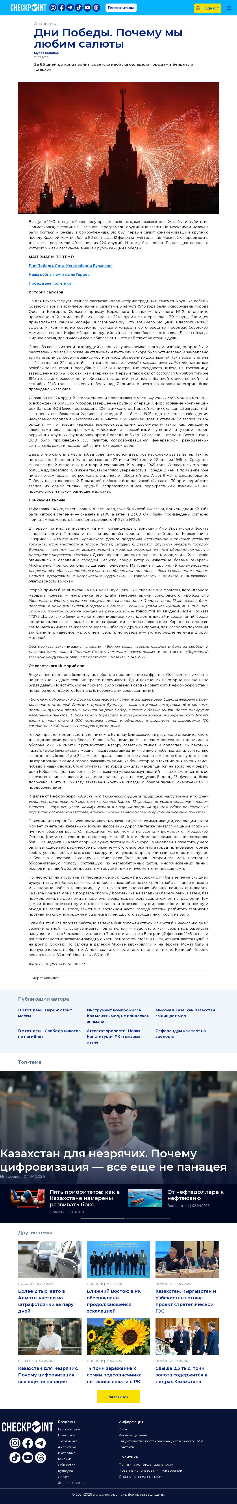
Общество (67, 1465)
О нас (123, 1429)
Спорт (63, 1477)
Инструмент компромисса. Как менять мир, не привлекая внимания (118, 1016)
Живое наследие (72, 1483)
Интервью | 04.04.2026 (22, 1176)
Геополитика (121, 7)
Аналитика (45, 23)
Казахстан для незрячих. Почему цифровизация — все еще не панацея (49, 1375)
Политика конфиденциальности (145, 1465)
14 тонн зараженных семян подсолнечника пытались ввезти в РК (114, 1375)
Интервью (67, 1453)
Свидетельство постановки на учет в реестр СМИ (160, 1441)
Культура (65, 1471)
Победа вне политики (50, 283)
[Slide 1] (103, 1218)
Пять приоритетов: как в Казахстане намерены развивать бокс (85, 1198)
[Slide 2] (148, 1218)
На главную (119, 1397)
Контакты (126, 1447)
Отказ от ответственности (140, 1476)
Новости (57, 1212)
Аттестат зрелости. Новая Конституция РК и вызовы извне (113, 1036)
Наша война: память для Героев (59, 275)
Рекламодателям (133, 1435)
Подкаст (207, 8)
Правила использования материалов (150, 1470)
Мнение (65, 1459)
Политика (66, 1435)
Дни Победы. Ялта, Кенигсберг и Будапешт (70, 266)
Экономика (68, 1441)
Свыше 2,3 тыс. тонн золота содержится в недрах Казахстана (181, 1375)
